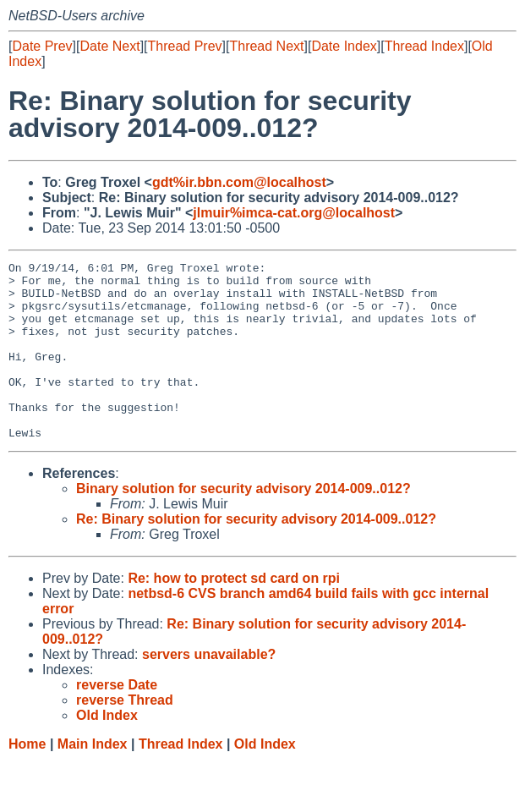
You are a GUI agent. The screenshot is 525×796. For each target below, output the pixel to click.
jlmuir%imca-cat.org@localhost (294, 213)
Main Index (92, 779)
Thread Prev (185, 46)
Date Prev (42, 46)
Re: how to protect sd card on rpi (234, 614)
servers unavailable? (209, 690)
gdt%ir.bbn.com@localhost (239, 182)
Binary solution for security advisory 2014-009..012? (243, 524)
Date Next (109, 46)
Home (27, 779)
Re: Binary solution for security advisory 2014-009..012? (256, 554)
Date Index (343, 46)
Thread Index (424, 46)
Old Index (265, 779)
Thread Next (266, 46)
